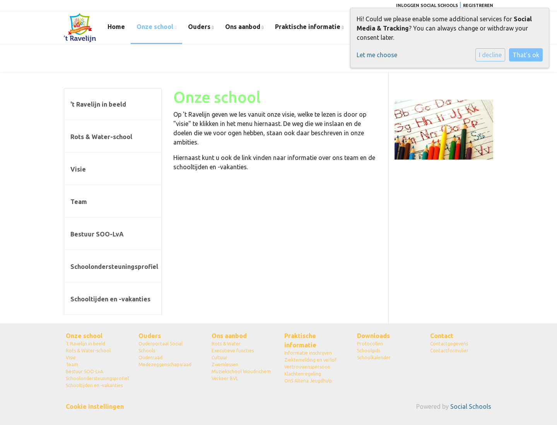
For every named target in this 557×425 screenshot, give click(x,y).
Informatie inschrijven (308, 352)
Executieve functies (233, 350)
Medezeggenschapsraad (164, 364)
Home (116, 26)
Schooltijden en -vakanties (110, 299)
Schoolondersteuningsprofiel (114, 266)
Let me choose (377, 54)
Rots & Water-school (101, 136)
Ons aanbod (243, 26)
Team (78, 201)
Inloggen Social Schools (427, 5)
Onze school (156, 26)
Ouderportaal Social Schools (160, 347)
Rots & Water (226, 343)
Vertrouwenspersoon (307, 366)
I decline (490, 54)
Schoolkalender (374, 357)
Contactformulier (449, 350)
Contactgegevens (449, 343)
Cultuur (219, 357)
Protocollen (370, 343)
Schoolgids (368, 350)
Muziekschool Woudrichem (241, 371)
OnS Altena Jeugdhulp (308, 380)
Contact (441, 335)
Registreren (478, 5)
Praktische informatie (308, 26)
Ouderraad (150, 357)
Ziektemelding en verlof (310, 359)
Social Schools (470, 406)
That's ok (526, 54)
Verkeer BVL (225, 378)
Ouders (200, 26)
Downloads (373, 335)
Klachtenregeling (302, 373)
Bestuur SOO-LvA (97, 234)
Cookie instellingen (95, 406)
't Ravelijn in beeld (98, 104)
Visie (78, 169)
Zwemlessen (225, 364)
